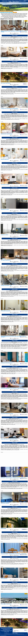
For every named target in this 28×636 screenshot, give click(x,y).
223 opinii (19, 333)
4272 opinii (18, 100)
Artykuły (15, 12)
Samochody (6, 12)
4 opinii (23, 552)
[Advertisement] (14, 525)
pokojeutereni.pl (26, 0)
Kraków (26, 51)
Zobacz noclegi (14, 39)
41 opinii (21, 509)
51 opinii (18, 362)
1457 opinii (17, 610)
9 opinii (21, 129)
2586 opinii (22, 451)
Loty (2, 12)
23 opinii (19, 158)
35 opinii (26, 392)
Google (2, 628)
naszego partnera (10, 76)
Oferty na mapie (7, 11)
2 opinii (18, 581)
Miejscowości (11, 11)
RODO (8, 631)
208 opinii (18, 245)
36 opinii (26, 41)
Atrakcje (10, 12)
